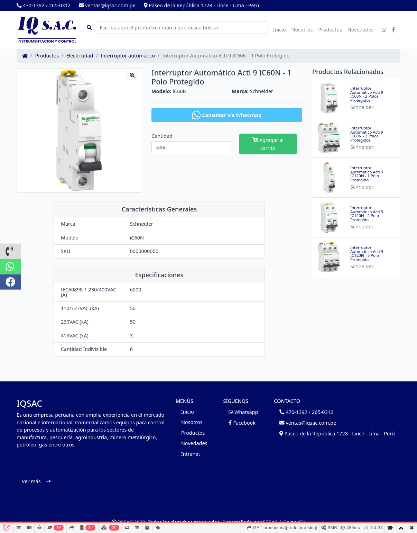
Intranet (190, 454)
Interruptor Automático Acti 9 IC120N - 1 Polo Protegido (366, 174)
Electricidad (79, 55)
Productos (330, 29)
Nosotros (302, 29)
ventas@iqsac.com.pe (107, 5)
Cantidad (162, 136)
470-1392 (30, 5)
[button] (10, 251)
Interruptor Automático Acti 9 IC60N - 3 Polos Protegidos (366, 134)
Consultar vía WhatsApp (226, 115)
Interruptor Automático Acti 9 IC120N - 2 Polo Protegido (366, 214)
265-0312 (60, 5)
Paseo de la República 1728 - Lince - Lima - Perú (201, 5)
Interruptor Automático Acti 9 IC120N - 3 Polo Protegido (366, 253)
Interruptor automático (128, 55)
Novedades (361, 29)
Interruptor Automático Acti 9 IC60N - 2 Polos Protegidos (366, 94)
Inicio (279, 29)
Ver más (36, 481)
